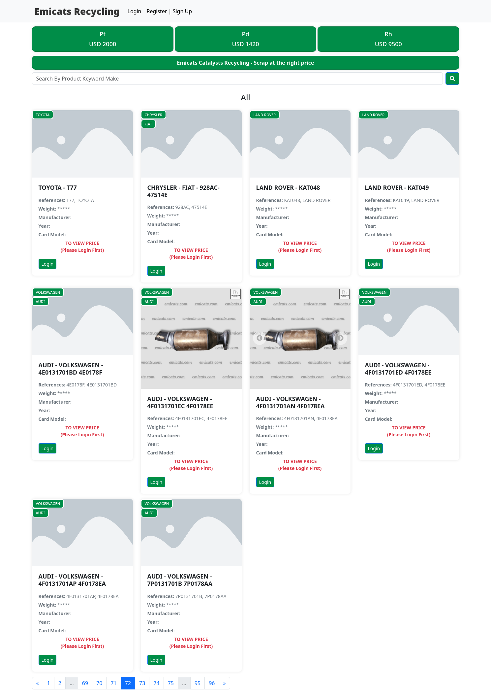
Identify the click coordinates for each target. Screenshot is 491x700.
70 (99, 683)
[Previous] (259, 338)
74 (156, 683)
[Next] (340, 338)
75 (171, 683)
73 (142, 683)
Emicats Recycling (77, 11)
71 (113, 683)
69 (85, 683)
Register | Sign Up (169, 11)
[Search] (237, 78)
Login (134, 11)
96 (212, 683)
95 (197, 683)
